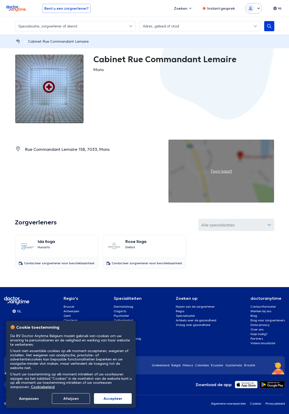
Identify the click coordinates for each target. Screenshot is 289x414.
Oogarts (120, 311)
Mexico (188, 365)
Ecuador (217, 365)
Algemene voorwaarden (228, 403)
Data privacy (260, 325)
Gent (67, 316)
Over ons (257, 329)
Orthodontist (123, 320)
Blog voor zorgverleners (268, 320)
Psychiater (121, 316)
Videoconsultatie (263, 343)
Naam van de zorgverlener (195, 306)
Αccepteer (113, 398)
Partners (257, 338)
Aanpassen (29, 398)
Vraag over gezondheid (193, 325)
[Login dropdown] (253, 8)
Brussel (69, 306)
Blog (254, 316)
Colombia (202, 365)
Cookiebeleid (43, 387)
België (176, 365)
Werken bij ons (261, 311)
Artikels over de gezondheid (196, 320)
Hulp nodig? (259, 334)
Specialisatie (185, 316)
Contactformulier (263, 306)
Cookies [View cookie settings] (255, 403)
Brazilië (249, 365)
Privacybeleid (275, 403)
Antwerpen (71, 311)
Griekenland (160, 365)
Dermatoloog (123, 306)
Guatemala (233, 365)
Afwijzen (71, 398)
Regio (180, 311)
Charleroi (70, 320)
